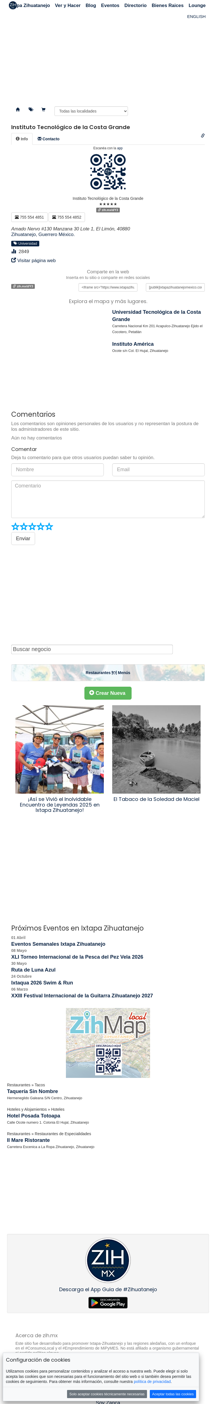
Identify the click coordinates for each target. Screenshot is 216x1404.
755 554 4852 (66, 217)
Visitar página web (36, 260)
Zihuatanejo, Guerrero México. (43, 234)
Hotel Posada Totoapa (33, 1116)
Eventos (110, 5)
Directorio (136, 5)
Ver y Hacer (68, 5)
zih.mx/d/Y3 (108, 210)
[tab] (22, 139)
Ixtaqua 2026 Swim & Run (42, 983)
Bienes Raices (168, 5)
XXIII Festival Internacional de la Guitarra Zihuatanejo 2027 (82, 995)
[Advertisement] (108, 56)
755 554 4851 (29, 217)
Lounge (197, 5)
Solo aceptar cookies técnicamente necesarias (106, 1394)
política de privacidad (152, 1381)
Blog (91, 5)
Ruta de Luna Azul (33, 970)
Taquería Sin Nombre (32, 1091)
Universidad (25, 243)
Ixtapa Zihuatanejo (29, 5)
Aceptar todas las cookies (173, 1394)
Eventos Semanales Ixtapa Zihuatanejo (58, 944)
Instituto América (133, 344)
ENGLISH (196, 16)
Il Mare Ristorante (28, 1140)
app (120, 148)
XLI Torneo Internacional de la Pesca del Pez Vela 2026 (77, 957)
